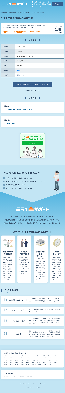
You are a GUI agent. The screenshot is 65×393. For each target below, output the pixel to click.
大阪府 (38, 360)
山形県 (33, 356)
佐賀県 (5, 364)
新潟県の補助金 (12, 12)
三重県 (22, 360)
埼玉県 (5, 358)
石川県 (39, 358)
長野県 (56, 358)
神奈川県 (23, 358)
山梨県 (50, 358)
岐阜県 (5, 360)
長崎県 (11, 364)
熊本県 (16, 364)
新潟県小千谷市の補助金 (23, 12)
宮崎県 (27, 364)
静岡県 (11, 360)
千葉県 (11, 358)
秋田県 (27, 356)
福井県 (45, 358)
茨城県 (44, 356)
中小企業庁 (14, 376)
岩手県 (16, 356)
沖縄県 (39, 364)
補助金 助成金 (4, 12)
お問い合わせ (42, 384)
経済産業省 (6, 376)
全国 (45, 364)
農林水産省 (29, 376)
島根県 (11, 362)
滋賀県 (27, 360)
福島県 (38, 356)
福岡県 (55, 362)
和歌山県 (56, 360)
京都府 (33, 360)
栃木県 (49, 356)
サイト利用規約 (20, 384)
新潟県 (18, 70)
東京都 (16, 358)
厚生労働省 (21, 376)
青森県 (11, 356)
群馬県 (55, 356)
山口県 (27, 362)
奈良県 (49, 360)
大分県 (22, 364)
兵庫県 (44, 360)
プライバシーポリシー (32, 384)
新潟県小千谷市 (21, 75)
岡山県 (16, 362)
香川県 (38, 362)
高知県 (49, 362)
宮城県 (22, 356)
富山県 (34, 358)
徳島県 (33, 362)
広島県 (22, 362)
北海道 (5, 356)
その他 (49, 364)
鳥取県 (5, 362)
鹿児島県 (34, 364)
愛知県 (16, 360)
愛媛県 (44, 362)
